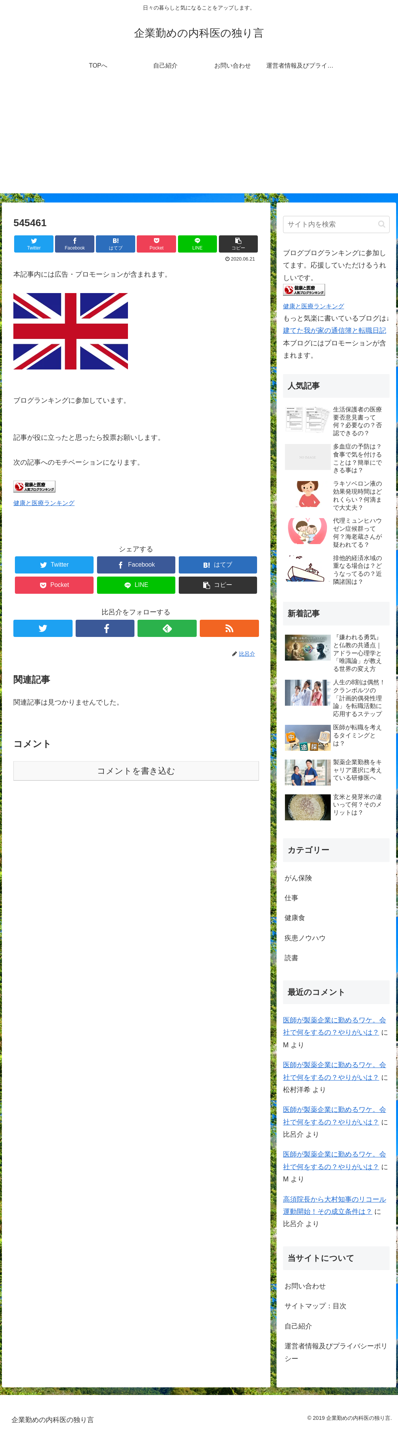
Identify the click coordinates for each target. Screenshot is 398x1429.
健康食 (295, 918)
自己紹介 (298, 1326)
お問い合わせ (305, 1286)
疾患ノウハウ (305, 938)
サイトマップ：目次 (315, 1306)
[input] (336, 224)
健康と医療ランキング (43, 502)
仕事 (291, 898)
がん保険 (298, 878)
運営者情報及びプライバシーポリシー (336, 1352)
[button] (381, 224)
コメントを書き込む (136, 771)
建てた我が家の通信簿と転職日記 (334, 330)
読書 (291, 958)
